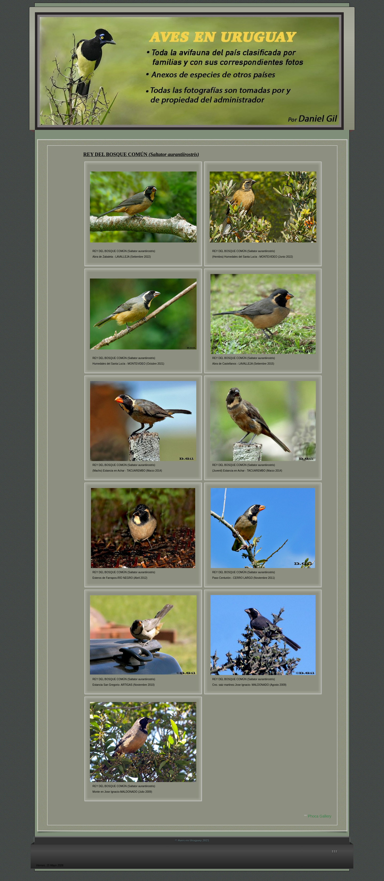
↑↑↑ (334, 851)
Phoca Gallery (319, 816)
